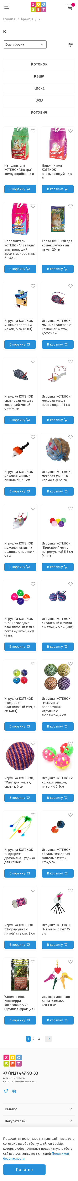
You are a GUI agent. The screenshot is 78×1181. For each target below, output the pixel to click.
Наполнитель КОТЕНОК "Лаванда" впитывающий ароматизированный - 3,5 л (20, 249)
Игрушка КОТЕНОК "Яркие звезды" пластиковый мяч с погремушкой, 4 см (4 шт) (19, 627)
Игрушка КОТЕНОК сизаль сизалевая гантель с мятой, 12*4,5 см (56, 856)
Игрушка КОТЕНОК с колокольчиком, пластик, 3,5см (57, 782)
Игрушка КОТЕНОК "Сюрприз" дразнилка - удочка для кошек (19, 856)
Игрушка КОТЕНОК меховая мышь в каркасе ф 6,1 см (56, 476)
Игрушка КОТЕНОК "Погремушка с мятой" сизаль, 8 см (19, 929)
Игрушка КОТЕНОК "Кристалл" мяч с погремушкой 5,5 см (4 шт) (57, 549)
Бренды (27, 19)
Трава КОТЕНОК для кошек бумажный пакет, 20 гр (57, 245)
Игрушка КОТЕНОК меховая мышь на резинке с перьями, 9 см (19, 549)
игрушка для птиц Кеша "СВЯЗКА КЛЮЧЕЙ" (56, 1001)
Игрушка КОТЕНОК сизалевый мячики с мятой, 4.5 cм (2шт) (57, 623)
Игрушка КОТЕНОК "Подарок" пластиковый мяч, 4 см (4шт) (20, 705)
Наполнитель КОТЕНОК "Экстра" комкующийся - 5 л (19, 170)
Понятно (24, 1169)
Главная (9, 19)
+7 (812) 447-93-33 (20, 1073)
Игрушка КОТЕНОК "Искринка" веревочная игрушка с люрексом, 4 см (56, 707)
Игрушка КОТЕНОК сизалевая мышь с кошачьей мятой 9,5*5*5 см (18, 402)
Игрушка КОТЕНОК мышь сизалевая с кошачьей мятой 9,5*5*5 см (56, 327)
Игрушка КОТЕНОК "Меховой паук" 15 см (56, 929)
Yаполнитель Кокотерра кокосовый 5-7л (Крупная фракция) (19, 1003)
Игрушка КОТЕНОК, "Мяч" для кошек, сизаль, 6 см (19, 782)
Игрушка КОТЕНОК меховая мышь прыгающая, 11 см (56, 400)
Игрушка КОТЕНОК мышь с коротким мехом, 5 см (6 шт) (18, 325)
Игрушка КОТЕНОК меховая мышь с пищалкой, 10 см (18, 476)
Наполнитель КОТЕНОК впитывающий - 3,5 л (57, 172)
